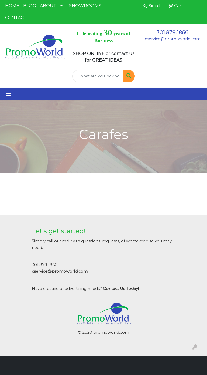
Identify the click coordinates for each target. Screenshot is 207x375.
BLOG (29, 5)
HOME (12, 5)
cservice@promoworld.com (173, 38)
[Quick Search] (97, 76)
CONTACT (16, 17)
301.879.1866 (172, 32)
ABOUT (48, 5)
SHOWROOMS (85, 5)
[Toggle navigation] (8, 93)
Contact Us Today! (121, 288)
